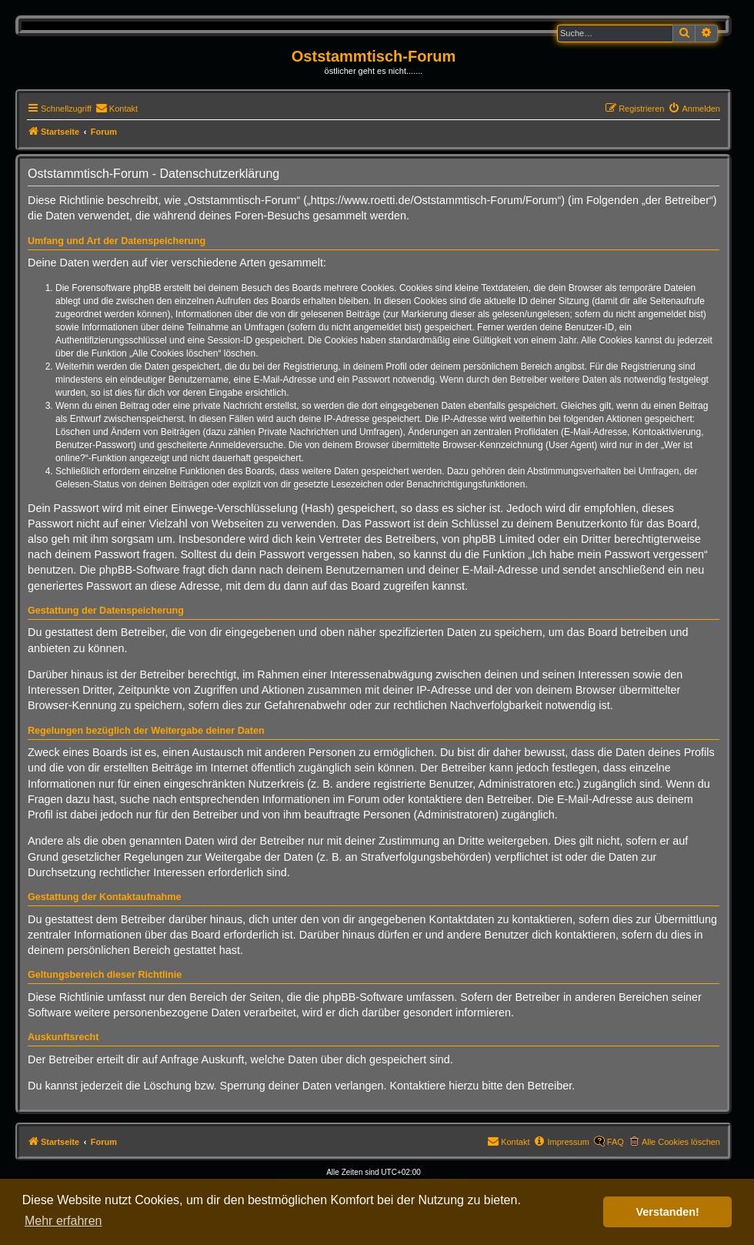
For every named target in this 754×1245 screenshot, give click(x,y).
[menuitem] (116, 108)
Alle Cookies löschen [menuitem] (681, 1141)
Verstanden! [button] (667, 1212)
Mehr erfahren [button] (63, 1220)
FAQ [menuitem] (615, 1141)
